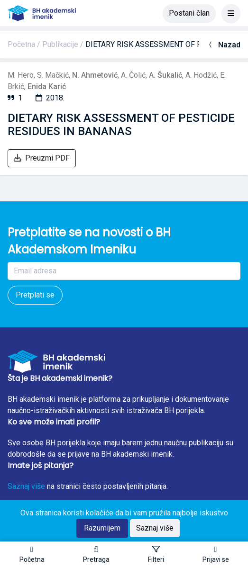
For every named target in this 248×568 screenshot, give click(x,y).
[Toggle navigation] (230, 13)
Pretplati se (35, 294)
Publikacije (60, 44)
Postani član (189, 13)
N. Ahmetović (95, 75)
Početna (21, 44)
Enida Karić (47, 86)
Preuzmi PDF (42, 157)
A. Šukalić (165, 75)
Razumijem (102, 527)
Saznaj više (26, 486)
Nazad (223, 44)
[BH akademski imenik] (42, 13)
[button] (96, 555)
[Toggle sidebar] (156, 555)
